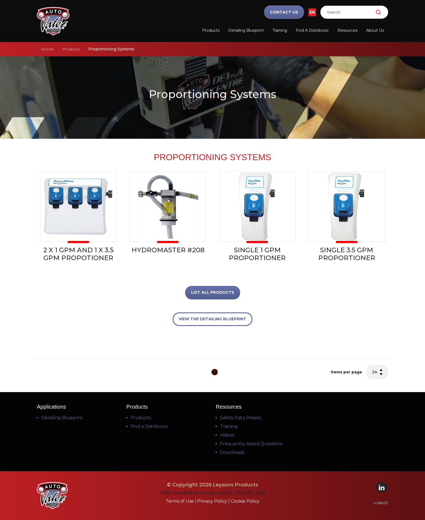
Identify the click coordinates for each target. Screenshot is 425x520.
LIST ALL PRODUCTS (212, 292)
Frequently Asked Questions (251, 443)
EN (312, 12)
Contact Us (284, 12)
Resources (347, 30)
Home (47, 49)
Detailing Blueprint (246, 30)
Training (279, 30)
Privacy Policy (212, 501)
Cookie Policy (245, 501)
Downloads (232, 452)
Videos (227, 435)
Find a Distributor (312, 30)
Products (211, 30)
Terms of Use (180, 501)
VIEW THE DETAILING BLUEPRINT (212, 318)
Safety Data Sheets (240, 417)
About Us (375, 30)
